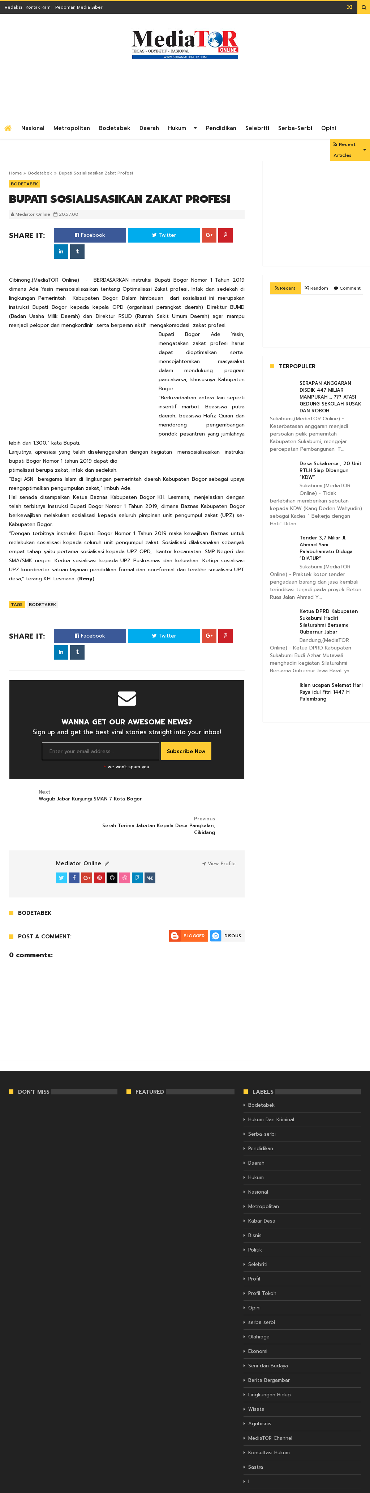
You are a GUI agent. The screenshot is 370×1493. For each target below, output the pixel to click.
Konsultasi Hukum (269, 1425)
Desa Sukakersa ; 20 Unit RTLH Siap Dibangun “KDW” (330, 470)
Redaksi (13, 7)
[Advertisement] (229, 86)
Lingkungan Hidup (269, 1367)
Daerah (149, 128)
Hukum (177, 128)
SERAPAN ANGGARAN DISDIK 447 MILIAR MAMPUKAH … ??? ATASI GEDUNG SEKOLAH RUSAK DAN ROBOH (330, 397)
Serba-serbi (295, 128)
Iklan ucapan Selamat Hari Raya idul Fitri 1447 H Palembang (331, 692)
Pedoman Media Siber (79, 7)
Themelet (350, 1486)
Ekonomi (257, 1324)
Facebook (90, 235)
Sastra (255, 1440)
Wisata (256, 1382)
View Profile (219, 836)
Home (15, 173)
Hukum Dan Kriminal (271, 1092)
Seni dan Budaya (268, 1339)
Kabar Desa (261, 1194)
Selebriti (257, 128)
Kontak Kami (39, 7)
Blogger (194, 909)
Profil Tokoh (262, 1266)
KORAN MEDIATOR (28, 1486)
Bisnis (255, 1208)
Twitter (164, 235)
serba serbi (261, 1295)
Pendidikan (221, 128)
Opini (328, 128)
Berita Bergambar (269, 1353)
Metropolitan (71, 128)
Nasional (32, 128)
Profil (254, 1252)
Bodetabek (114, 128)
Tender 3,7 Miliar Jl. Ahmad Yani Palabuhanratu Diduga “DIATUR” (326, 548)
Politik (255, 1223)
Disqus (232, 909)
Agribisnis (259, 1396)
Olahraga (259, 1310)
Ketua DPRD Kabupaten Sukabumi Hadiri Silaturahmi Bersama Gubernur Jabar (329, 621)
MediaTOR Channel (270, 1411)
